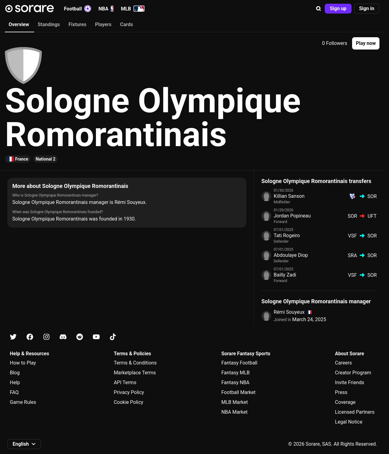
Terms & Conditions (135, 363)
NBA (105, 9)
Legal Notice (348, 422)
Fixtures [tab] (77, 24)
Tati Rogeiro (287, 235)
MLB (133, 9)
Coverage (345, 402)
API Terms (125, 382)
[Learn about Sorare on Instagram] (46, 337)
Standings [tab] (49, 24)
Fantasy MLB (235, 373)
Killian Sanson (289, 196)
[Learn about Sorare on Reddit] (79, 337)
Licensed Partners (355, 412)
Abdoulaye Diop (291, 255)
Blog (15, 373)
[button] (318, 8)
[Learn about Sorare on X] (13, 337)
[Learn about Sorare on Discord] (63, 337)
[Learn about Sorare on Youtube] (96, 337)
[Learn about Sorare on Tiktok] (113, 337)
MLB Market (234, 402)
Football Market (238, 392)
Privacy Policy (129, 392)
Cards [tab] (126, 24)
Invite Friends (349, 382)
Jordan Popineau (292, 216)
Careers (343, 363)
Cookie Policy (128, 402)
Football (77, 8)
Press (341, 392)
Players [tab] (103, 24)
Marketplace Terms (135, 373)
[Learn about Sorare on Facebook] (30, 337)
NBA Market (234, 412)
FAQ (14, 392)
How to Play (23, 363)
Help (15, 382)
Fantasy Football (239, 363)
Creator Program (353, 373)
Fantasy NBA (235, 382)
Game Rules (23, 402)
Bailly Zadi (285, 275)
